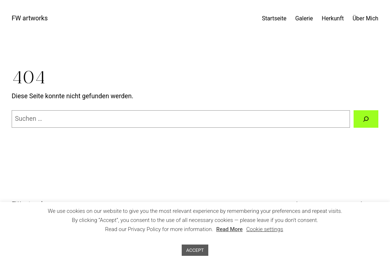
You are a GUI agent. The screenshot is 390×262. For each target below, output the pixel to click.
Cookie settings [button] (264, 229)
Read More (229, 229)
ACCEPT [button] (195, 250)
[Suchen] (366, 119)
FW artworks (30, 18)
